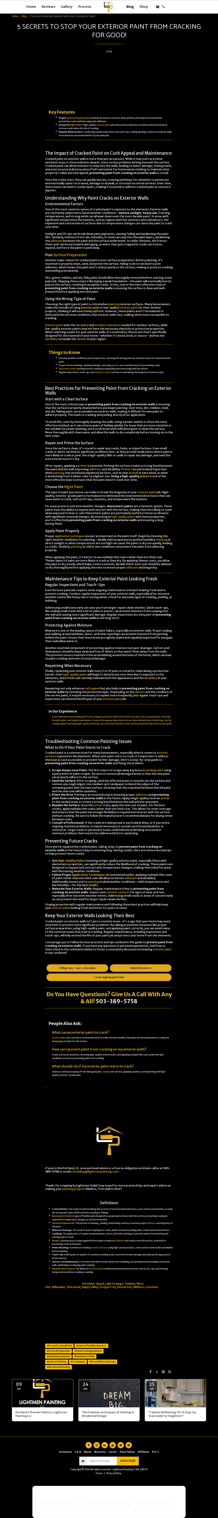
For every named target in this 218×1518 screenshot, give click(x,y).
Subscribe (128, 1461)
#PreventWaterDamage (102, 1361)
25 (152, 1385)
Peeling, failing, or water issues (105, 1506)
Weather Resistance (63, 1268)
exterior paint (103, 125)
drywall (133, 473)
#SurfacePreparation (58, 1351)
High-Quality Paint (71, 860)
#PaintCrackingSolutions (88, 1351)
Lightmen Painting (57, 1283)
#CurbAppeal (78, 1361)
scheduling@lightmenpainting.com (94, 1171)
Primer (55, 1240)
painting (114, 304)
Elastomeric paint (67, 368)
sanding (106, 1071)
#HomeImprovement (58, 1356)
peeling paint (155, 770)
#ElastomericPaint (84, 1356)
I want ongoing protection (151, 1506)
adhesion (56, 241)
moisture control (103, 372)
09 (19, 1385)
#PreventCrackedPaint (59, 1345)
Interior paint (54, 325)
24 (85, 1385)
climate (82, 339)
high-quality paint (123, 517)
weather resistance (107, 325)
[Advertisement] (109, 79)
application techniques (70, 536)
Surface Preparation (78, 118)
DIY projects (150, 1095)
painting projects (73, 1189)
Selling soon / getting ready (57, 1506)
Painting (162, 539)
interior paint (90, 307)
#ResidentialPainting (58, 1367)
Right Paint (76, 125)
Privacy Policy (113, 1473)
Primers (126, 469)
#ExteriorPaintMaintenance (91, 1345)
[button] (157, 6)
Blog (24, 16)
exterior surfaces (118, 892)
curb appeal (92, 688)
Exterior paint (59, 1037)
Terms (99, 1473)
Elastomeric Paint (62, 1216)
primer (116, 365)
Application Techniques (88, 875)
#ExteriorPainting (56, 1361)
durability (82, 325)
